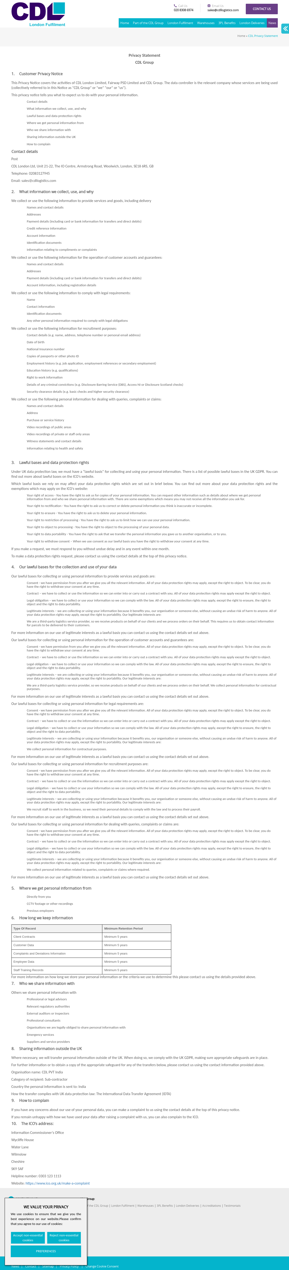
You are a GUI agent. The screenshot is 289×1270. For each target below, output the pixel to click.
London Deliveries (251, 23)
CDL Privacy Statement (263, 36)
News (272, 23)
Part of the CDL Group (148, 23)
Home (124, 23)
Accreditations (211, 1206)
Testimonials (232, 1206)
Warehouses (205, 23)
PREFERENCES (46, 1251)
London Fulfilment (180, 23)
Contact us (262, 9)
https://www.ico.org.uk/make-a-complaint (57, 1183)
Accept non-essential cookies (28, 1237)
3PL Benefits (226, 23)
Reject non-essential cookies (64, 1237)
